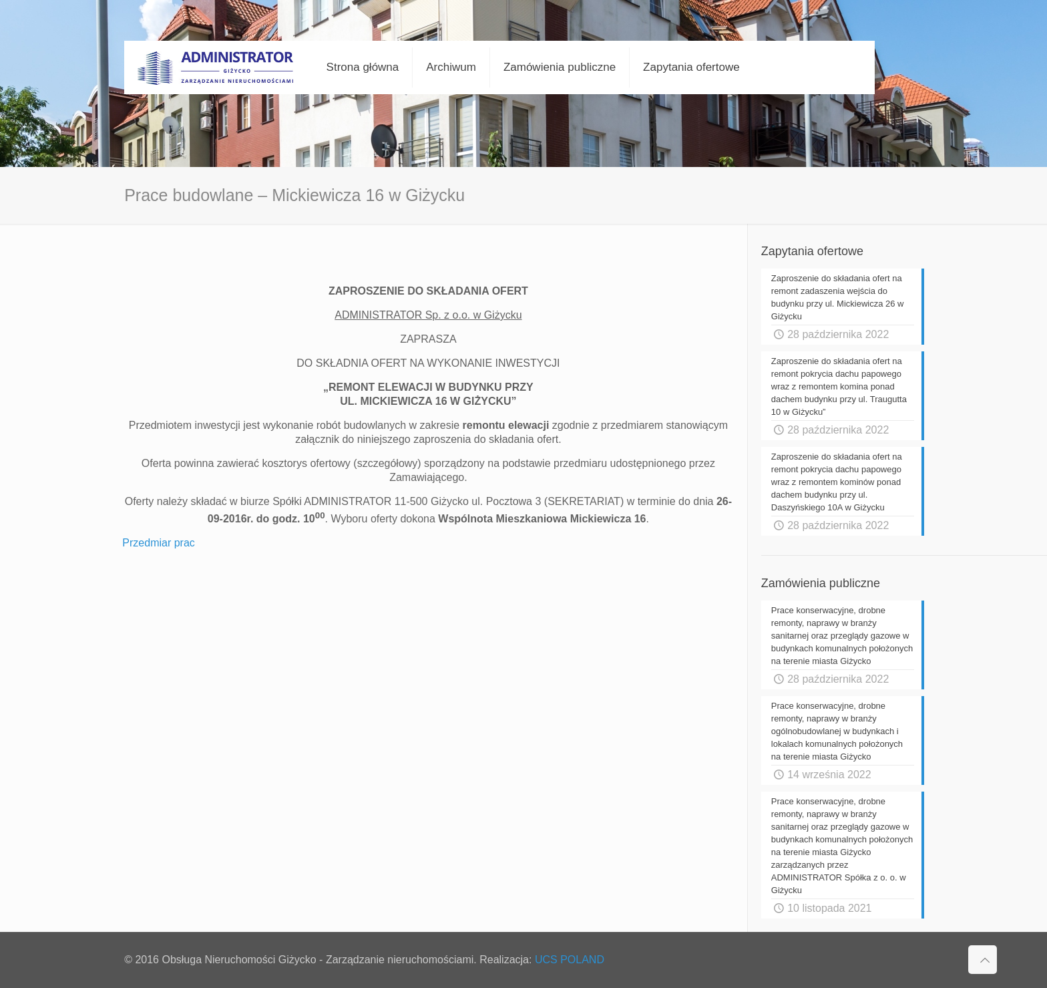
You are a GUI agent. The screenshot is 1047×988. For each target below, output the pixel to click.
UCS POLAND (569, 959)
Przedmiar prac (158, 542)
